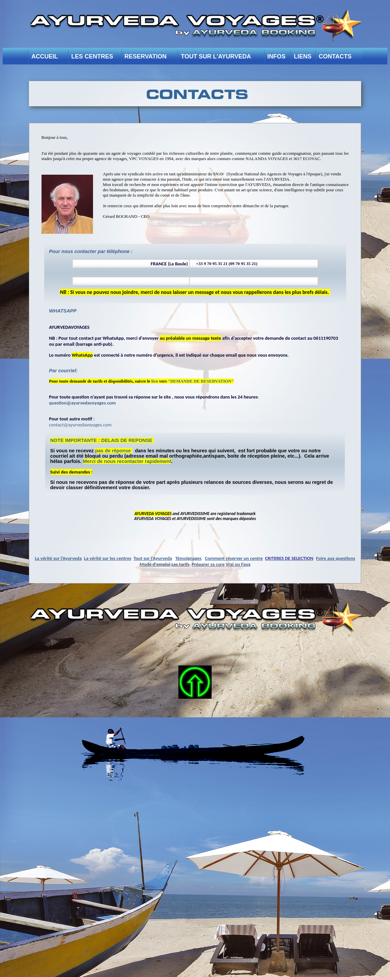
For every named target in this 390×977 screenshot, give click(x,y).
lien (154, 381)
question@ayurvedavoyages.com (82, 403)
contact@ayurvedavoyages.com (80, 425)
